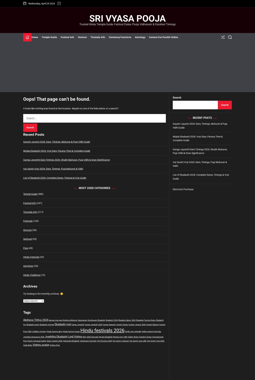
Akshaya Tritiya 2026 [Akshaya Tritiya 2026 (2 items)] (35, 320)
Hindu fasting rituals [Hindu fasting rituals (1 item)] (71, 331)
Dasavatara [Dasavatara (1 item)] (82, 320)
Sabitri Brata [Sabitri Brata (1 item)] (133, 337)
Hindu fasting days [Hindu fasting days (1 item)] (54, 331)
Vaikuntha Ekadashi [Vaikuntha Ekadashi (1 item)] (71, 341)
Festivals (27, 221)
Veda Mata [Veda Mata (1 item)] (27, 345)
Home (35, 37)
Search (177, 97)
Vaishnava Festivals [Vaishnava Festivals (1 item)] (88, 341)
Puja (25, 248)
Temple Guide (49, 37)
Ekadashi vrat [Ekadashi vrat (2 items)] (63, 324)
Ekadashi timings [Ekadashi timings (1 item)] (47, 325)
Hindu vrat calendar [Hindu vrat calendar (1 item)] (133, 331)
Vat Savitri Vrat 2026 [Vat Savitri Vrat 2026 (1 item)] (155, 341)
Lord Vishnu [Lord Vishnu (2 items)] (75, 336)
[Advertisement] (127, 66)
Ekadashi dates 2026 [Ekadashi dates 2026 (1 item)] (127, 320)
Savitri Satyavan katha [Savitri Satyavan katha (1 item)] (36, 341)
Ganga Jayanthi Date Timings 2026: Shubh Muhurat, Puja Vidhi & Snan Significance (66, 160)
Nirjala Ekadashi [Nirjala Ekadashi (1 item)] (106, 337)
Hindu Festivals (31, 257)
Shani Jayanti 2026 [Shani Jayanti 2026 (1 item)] (54, 341)
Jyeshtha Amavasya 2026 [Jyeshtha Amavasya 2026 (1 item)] (33, 337)
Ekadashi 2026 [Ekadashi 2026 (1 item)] (112, 320)
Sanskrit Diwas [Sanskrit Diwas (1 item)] (145, 337)
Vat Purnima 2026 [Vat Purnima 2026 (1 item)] (104, 341)
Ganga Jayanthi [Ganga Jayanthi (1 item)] (77, 325)
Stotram (82, 37)
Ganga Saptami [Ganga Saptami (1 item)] (109, 325)
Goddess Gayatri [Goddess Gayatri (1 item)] (39, 331)
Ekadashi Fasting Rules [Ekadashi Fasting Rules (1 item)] (146, 320)
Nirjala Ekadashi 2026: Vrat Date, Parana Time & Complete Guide (56, 151)
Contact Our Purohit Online (163, 37)
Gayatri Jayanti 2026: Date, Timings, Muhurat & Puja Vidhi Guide (56, 141)
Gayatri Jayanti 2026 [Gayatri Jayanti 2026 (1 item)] (137, 325)
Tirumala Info (97, 37)
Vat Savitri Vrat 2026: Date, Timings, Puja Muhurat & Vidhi (53, 168)
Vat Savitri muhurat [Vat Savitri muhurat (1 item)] (121, 341)
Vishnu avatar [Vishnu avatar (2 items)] (41, 344)
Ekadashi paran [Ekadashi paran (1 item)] (32, 325)
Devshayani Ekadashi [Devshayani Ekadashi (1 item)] (96, 320)
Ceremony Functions (120, 37)
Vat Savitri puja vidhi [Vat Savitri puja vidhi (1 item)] (138, 341)
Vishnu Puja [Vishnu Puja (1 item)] (55, 345)
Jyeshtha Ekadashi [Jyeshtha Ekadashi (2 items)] (56, 336)
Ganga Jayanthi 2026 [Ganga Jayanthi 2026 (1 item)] (93, 325)
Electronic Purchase (183, 189)
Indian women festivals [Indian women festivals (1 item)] (151, 331)
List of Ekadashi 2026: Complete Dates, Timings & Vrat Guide (54, 178)
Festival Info (67, 37)
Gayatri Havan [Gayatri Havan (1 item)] (122, 325)
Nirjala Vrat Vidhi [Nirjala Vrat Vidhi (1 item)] (120, 337)
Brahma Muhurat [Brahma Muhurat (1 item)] (70, 320)
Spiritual (27, 239)
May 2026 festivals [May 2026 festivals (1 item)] (91, 337)
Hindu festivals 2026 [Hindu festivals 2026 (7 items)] (102, 330)
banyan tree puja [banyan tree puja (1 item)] (56, 320)
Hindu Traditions (31, 275)
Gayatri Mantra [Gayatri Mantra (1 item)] (152, 325)
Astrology (140, 37)
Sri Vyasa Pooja (127, 18)
